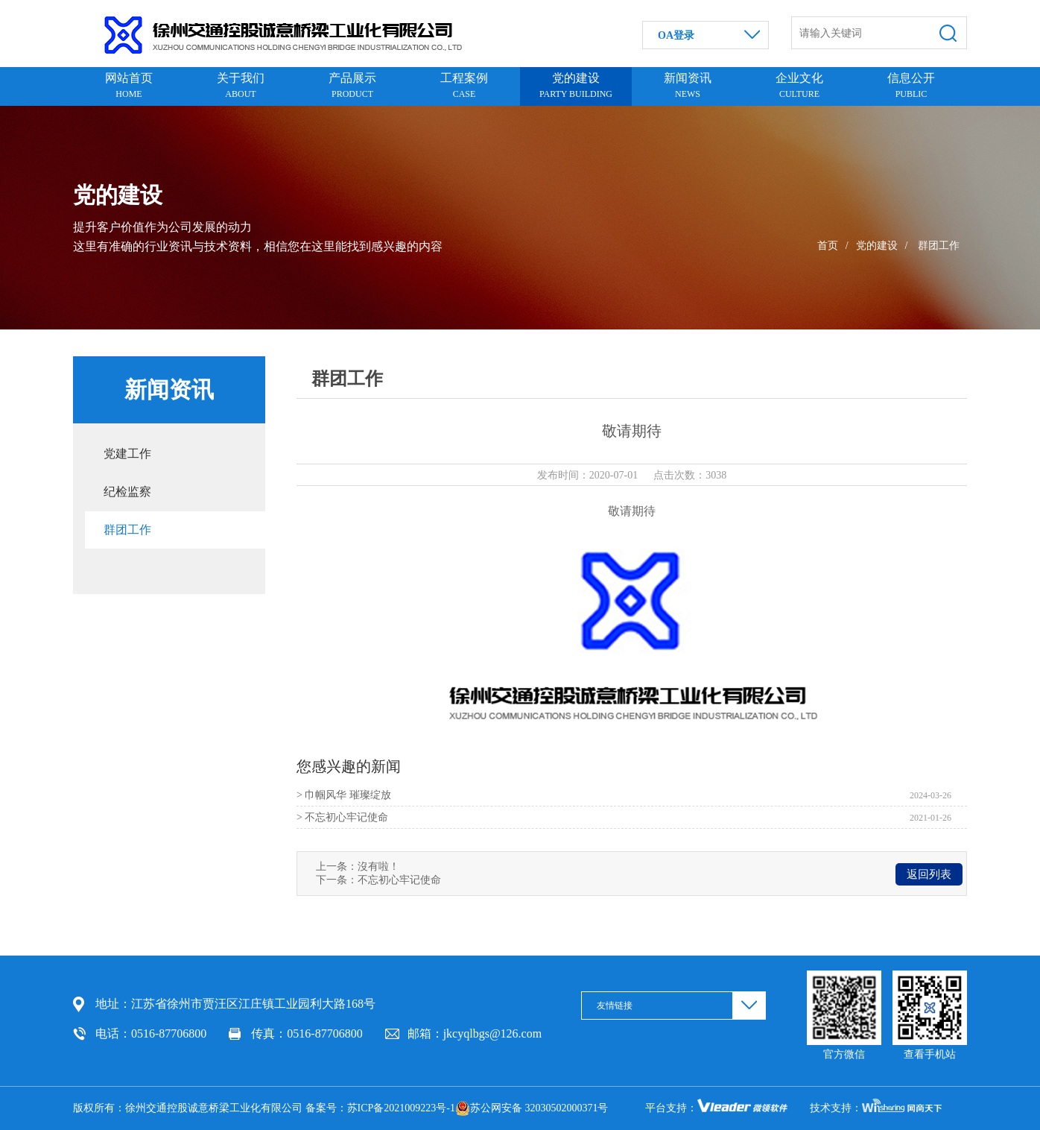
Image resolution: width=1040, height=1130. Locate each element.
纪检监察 (127, 491)
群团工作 (939, 245)
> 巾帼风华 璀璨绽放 (344, 795)
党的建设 (877, 245)
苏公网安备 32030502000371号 (532, 1108)
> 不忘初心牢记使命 (342, 817)
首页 (827, 245)
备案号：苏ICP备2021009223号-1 (380, 1108)
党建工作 (127, 453)
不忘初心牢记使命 (399, 880)
